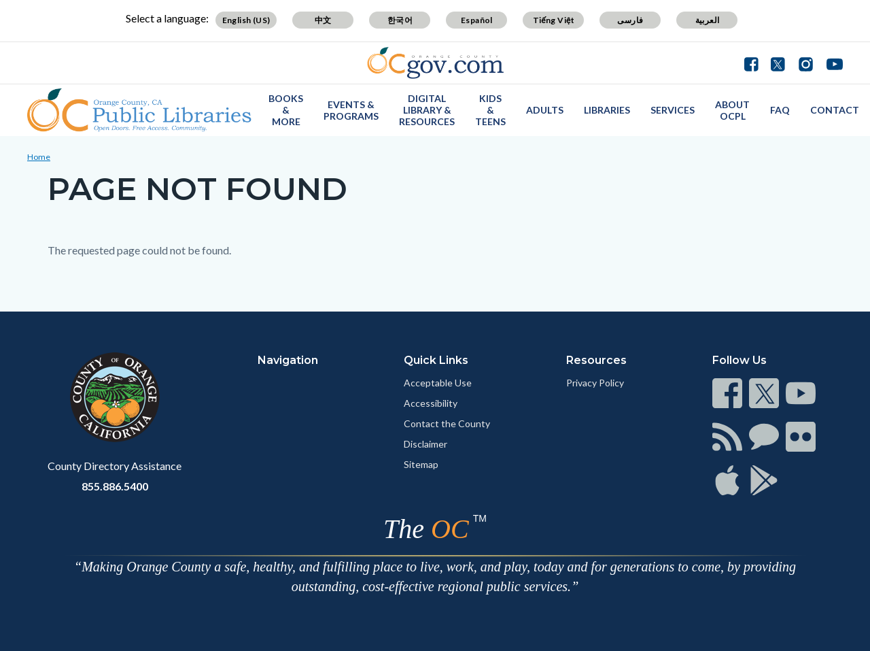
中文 (323, 20)
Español (477, 20)
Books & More (285, 110)
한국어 (400, 20)
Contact (834, 110)
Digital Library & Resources (427, 110)
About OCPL (732, 110)
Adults (544, 110)
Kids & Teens (490, 110)
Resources (596, 360)
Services (672, 110)
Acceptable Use (438, 382)
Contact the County (447, 423)
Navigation (288, 360)
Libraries (607, 110)
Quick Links (436, 360)
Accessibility (430, 403)
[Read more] (435, 63)
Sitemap (421, 464)
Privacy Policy (595, 382)
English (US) (246, 20)
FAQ (780, 110)
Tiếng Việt (554, 20)
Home (38, 157)
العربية (707, 20)
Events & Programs (351, 110)
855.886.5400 (115, 486)
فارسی (630, 20)
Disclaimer (425, 444)
